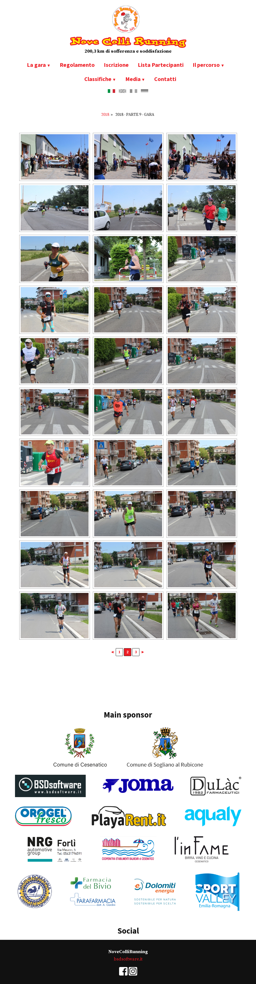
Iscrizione (116, 64)
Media (133, 78)
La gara (36, 64)
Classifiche (97, 78)
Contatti (165, 78)
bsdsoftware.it (128, 959)
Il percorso (206, 64)
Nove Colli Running (128, 42)
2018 (105, 114)
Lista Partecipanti (161, 64)
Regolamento (77, 64)
